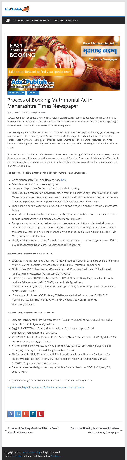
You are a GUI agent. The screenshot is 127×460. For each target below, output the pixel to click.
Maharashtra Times (16, 93)
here (63, 180)
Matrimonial (33, 93)
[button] (48, 20)
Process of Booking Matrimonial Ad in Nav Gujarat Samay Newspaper (97, 430)
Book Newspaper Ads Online (30, 20)
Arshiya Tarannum (38, 112)
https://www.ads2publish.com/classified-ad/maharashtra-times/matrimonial (45, 387)
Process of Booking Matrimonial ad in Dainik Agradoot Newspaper (31, 430)
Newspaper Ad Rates (66, 20)
